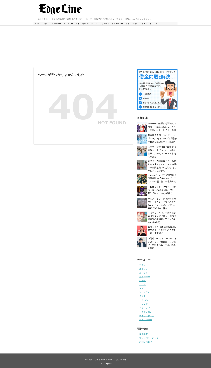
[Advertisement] (105, 46)
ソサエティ (104, 23)
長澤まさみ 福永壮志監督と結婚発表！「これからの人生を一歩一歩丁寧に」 (162, 230)
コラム (142, 284)
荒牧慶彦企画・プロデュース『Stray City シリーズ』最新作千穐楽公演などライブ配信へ (162, 138)
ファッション (145, 312)
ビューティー (117, 23)
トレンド (153, 23)
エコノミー (68, 23)
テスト (142, 296)
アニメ (142, 265)
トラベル (143, 300)
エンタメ (45, 23)
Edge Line (108, 364)
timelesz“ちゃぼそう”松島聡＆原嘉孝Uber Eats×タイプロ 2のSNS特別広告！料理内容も (162, 178)
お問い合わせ (145, 342)
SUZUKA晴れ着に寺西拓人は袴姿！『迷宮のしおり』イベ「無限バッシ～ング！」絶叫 (162, 126)
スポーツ (143, 23)
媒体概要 (143, 334)
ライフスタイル (82, 23)
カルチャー (56, 23)
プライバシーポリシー (150, 338)
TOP (37, 23)
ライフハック (131, 23)
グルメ (94, 23)
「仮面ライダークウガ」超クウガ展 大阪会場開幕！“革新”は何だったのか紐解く (162, 190)
